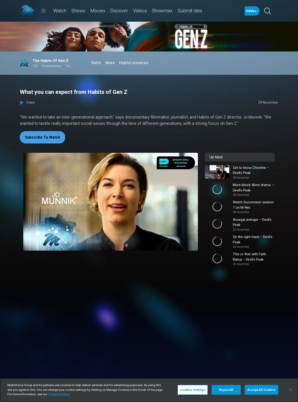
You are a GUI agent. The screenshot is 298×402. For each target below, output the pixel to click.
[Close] (290, 390)
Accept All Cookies (261, 390)
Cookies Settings (192, 390)
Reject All (226, 390)
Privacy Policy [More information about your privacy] (59, 394)
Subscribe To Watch (42, 137)
